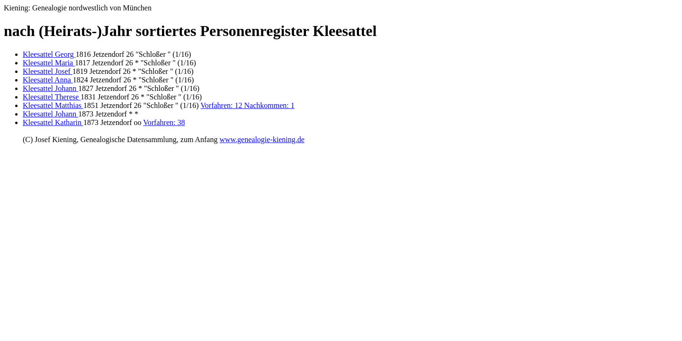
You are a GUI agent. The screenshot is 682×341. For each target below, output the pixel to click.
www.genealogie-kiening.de (261, 139)
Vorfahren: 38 (164, 122)
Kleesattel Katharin (53, 122)
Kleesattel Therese (52, 97)
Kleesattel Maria (49, 63)
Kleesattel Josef (47, 71)
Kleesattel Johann (50, 88)
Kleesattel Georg (49, 54)
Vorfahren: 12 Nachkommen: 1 (247, 105)
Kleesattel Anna (48, 80)
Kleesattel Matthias (53, 105)
